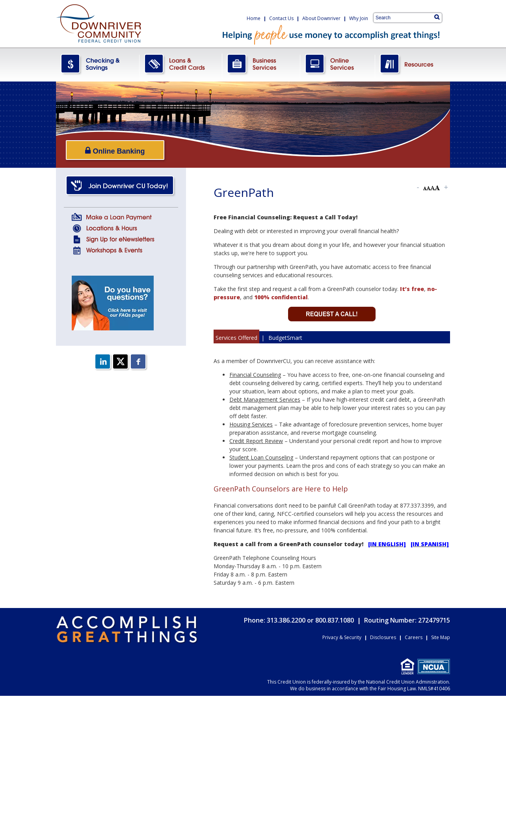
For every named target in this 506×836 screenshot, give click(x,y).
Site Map (440, 637)
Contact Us (281, 18)
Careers (413, 637)
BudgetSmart (285, 337)
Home (253, 18)
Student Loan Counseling (261, 457)
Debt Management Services (264, 399)
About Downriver (321, 18)
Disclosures (383, 637)
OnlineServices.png (337, 64)
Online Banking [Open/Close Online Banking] (115, 150)
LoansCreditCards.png (181, 64)
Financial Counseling (255, 374)
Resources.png (412, 64)
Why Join (358, 18)
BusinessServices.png (261, 64)
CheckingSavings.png (98, 64)
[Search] (437, 17)
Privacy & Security (341, 637)
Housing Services (251, 424)
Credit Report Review (256, 441)
